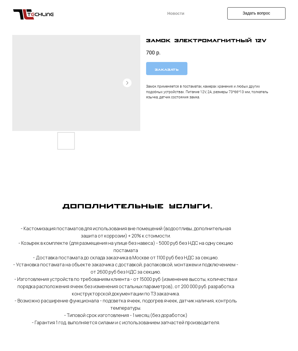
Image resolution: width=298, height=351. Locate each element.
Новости (176, 13)
